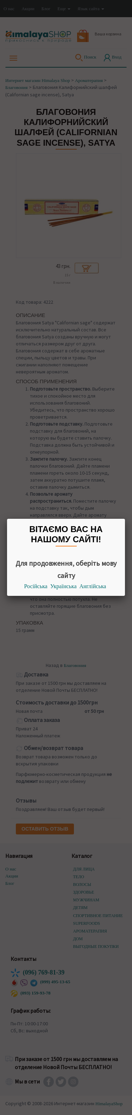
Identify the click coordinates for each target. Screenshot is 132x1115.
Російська (36, 586)
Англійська (93, 586)
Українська (63, 586)
